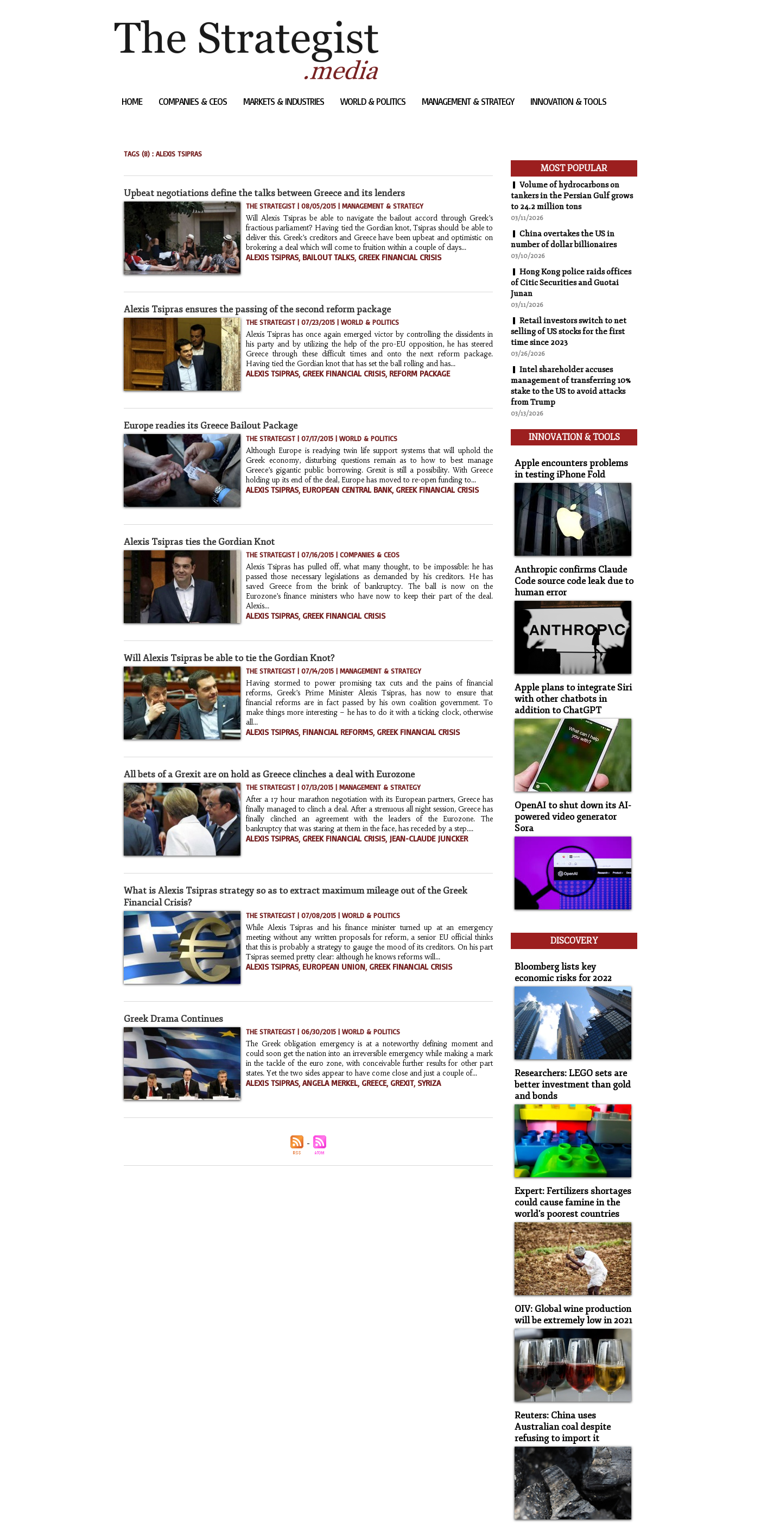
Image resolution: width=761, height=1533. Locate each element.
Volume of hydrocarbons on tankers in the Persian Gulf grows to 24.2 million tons (570, 195)
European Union (322, 975)
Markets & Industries (284, 101)
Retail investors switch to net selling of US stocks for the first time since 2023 (573, 331)
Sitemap (133, 1508)
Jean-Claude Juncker (404, 847)
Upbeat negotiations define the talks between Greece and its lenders (275, 193)
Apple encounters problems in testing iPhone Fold (570, 461)
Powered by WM (230, 1508)
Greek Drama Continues (176, 1019)
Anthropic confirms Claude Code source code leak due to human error (567, 571)
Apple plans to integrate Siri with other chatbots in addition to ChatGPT (572, 685)
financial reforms (326, 731)
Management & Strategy (469, 101)
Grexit (383, 1092)
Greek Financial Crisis (381, 266)
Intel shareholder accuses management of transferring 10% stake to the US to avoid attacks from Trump (567, 385)
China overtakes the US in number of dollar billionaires (567, 239)
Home (133, 101)
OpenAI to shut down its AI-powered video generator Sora (570, 795)
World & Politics (374, 101)
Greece (358, 1092)
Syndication (180, 1508)
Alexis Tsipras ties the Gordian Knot (203, 542)
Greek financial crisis (331, 382)
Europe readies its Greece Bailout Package (216, 425)
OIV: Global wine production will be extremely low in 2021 (568, 1270)
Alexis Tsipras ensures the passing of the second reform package (266, 309)
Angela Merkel (320, 1092)
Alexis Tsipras (269, 266)
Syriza (407, 1092)
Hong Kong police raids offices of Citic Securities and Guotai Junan (568, 282)
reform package (397, 382)
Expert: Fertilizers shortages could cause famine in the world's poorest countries (566, 1161)
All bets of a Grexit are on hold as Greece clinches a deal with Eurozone (279, 774)
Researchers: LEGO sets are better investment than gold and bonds (566, 1046)
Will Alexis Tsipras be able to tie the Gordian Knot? (236, 658)
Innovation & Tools (568, 101)
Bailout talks (319, 266)
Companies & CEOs (193, 101)
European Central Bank (334, 498)
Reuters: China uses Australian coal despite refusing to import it (571, 1380)
